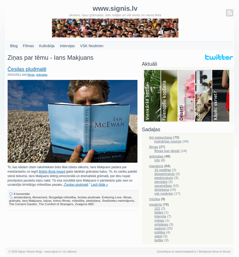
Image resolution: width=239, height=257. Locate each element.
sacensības (163, 186)
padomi (160, 228)
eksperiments (165, 174)
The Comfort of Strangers (56, 204)
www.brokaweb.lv (185, 251)
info (157, 160)
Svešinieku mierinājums (118, 200)
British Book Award (52, 171)
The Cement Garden (23, 204)
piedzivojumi (164, 178)
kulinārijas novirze (168, 141)
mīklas (159, 220)
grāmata (14, 200)
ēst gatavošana (160, 137)
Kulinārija (47, 46)
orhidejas (161, 224)
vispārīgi (155, 204)
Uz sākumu (70, 251)
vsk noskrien (164, 193)
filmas (31, 74)
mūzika (154, 199)
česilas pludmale (89, 197)
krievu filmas (61, 200)
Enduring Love (111, 197)
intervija (160, 216)
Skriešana (220, 96)
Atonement (39, 197)
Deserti (186, 96)
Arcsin (227, 251)
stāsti (158, 236)
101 (157, 208)
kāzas (48, 200)
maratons (156, 166)
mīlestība (78, 200)
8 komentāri (22, 193)
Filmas (28, 46)
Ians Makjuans (32, 200)
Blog (14, 46)
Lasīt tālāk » (99, 185)
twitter (159, 240)
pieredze (161, 182)
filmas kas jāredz (167, 151)
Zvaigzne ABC (84, 204)
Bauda (152, 96)
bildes (159, 212)
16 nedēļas (163, 170)
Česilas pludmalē (27, 69)
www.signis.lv (53, 251)
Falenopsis (169, 96)
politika (160, 232)
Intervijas (67, 46)
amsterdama (22, 197)
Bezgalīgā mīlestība (62, 197)
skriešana (162, 190)
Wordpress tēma (209, 251)
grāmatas (41, 74)
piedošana (93, 200)
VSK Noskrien (91, 46)
